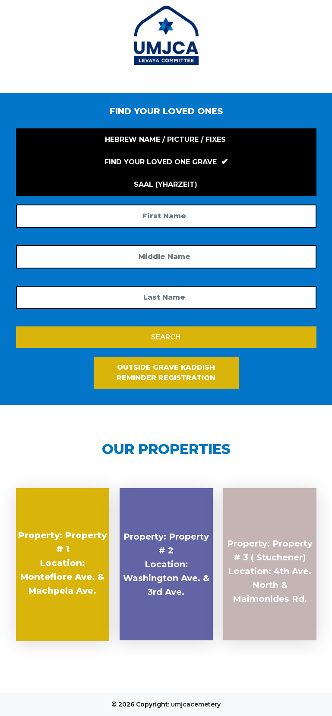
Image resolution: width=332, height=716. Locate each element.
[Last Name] (166, 297)
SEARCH (166, 337)
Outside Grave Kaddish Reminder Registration (166, 372)
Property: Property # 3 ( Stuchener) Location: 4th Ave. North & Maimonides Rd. (270, 571)
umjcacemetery (196, 704)
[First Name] (166, 216)
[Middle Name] (166, 256)
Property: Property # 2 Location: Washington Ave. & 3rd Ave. (166, 564)
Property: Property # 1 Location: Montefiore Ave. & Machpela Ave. (62, 563)
